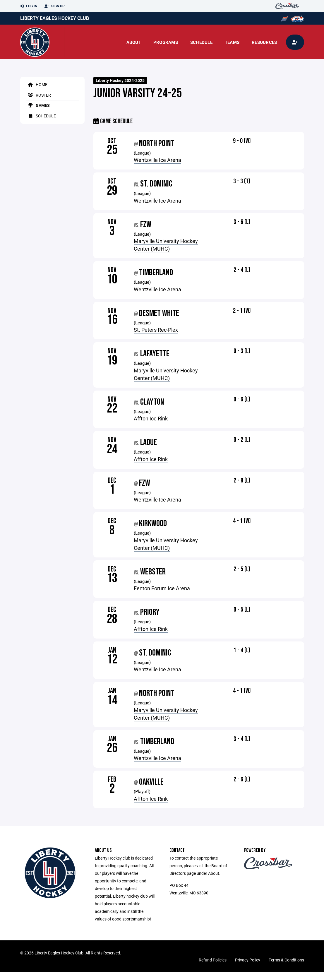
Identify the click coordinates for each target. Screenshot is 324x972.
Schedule (201, 42)
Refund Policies (213, 960)
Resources (264, 42)
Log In (28, 6)
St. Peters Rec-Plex (156, 329)
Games (38, 105)
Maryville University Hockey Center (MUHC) (166, 244)
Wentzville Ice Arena (157, 159)
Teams (232, 42)
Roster (38, 95)
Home (36, 84)
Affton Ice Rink (151, 418)
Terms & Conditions (286, 960)
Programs (165, 42)
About (133, 42)
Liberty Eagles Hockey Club (54, 18)
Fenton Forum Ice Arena (162, 588)
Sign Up (54, 6)
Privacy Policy (247, 960)
